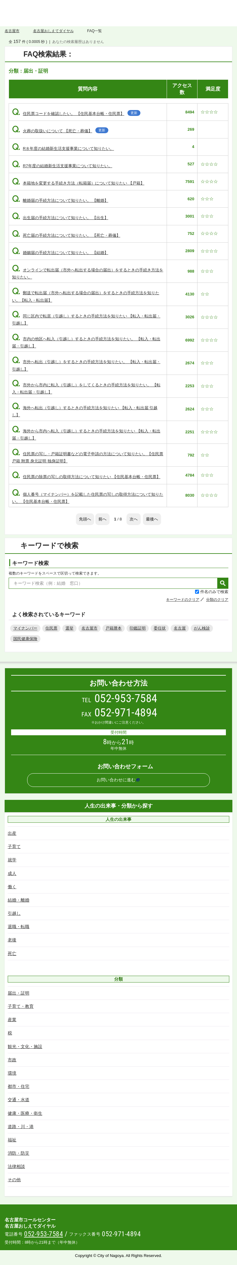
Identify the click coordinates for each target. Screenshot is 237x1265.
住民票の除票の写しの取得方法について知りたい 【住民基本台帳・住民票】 (86, 476)
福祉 (12, 1139)
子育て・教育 (21, 1006)
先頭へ (85, 519)
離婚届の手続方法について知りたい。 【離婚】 (60, 200)
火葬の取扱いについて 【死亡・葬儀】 (60, 131)
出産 (12, 833)
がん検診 (202, 628)
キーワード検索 (30, 563)
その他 (14, 1179)
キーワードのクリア (182, 599)
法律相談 (16, 1166)
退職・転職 (18, 926)
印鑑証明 (138, 628)
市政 (12, 1059)
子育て (14, 846)
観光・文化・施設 (25, 1046)
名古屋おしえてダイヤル (118, 13)
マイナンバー (25, 628)
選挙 (69, 628)
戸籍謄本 (114, 628)
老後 (12, 939)
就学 (12, 859)
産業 (12, 1019)
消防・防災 (18, 1153)
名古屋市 (12, 31)
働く (12, 886)
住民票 (51, 628)
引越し (14, 913)
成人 (12, 873)
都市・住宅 (18, 1086)
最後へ (152, 519)
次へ (134, 519)
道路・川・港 (21, 1126)
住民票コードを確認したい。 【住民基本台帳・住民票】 (76, 113)
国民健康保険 (25, 638)
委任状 (160, 628)
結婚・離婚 (18, 900)
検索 (222, 583)
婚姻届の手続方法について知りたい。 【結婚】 (60, 252)
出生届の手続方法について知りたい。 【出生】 (60, 217)
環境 (12, 1073)
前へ (102, 519)
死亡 (12, 953)
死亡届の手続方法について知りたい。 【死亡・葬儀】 (66, 235)
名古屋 (180, 628)
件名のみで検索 (214, 591)
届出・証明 (18, 993)
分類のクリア (217, 599)
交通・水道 (18, 1099)
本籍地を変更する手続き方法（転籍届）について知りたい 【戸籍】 (78, 183)
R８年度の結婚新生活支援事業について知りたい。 (63, 148)
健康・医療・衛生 (25, 1113)
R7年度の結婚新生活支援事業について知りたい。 (62, 165)
